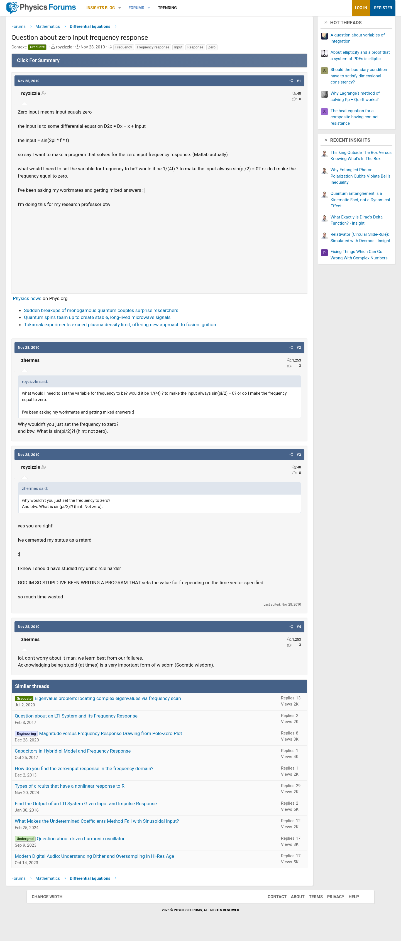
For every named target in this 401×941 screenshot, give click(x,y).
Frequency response (179, 49)
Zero (238, 49)
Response (222, 49)
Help (348, 905)
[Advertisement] (159, 250)
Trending (193, 8)
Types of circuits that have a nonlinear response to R (96, 795)
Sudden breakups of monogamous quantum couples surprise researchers (127, 312)
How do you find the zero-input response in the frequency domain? (110, 777)
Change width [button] (52, 905)
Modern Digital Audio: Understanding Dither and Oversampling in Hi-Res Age (120, 865)
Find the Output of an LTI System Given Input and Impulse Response (112, 812)
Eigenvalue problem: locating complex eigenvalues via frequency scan (134, 707)
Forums (162, 8)
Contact (271, 905)
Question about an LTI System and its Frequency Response (102, 725)
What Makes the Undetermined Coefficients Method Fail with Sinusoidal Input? (123, 830)
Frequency (150, 49)
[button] (146, 8)
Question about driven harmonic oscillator (107, 848)
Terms (310, 905)
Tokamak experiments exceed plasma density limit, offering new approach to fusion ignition (146, 326)
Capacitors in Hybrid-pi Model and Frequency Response (99, 760)
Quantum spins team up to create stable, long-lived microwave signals (123, 319)
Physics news (53, 300)
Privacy (330, 905)
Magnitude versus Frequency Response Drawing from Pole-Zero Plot (137, 742)
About (292, 905)
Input (205, 49)
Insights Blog (127, 8)
